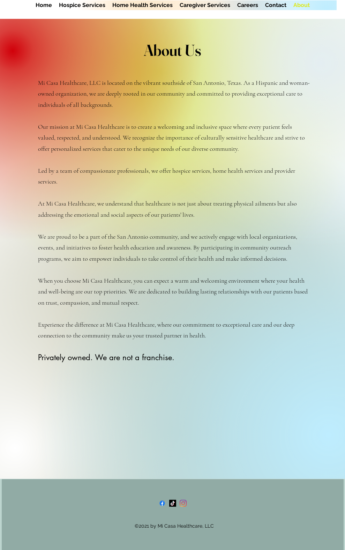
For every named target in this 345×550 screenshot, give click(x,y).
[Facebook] (162, 503)
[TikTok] (172, 503)
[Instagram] (183, 503)
